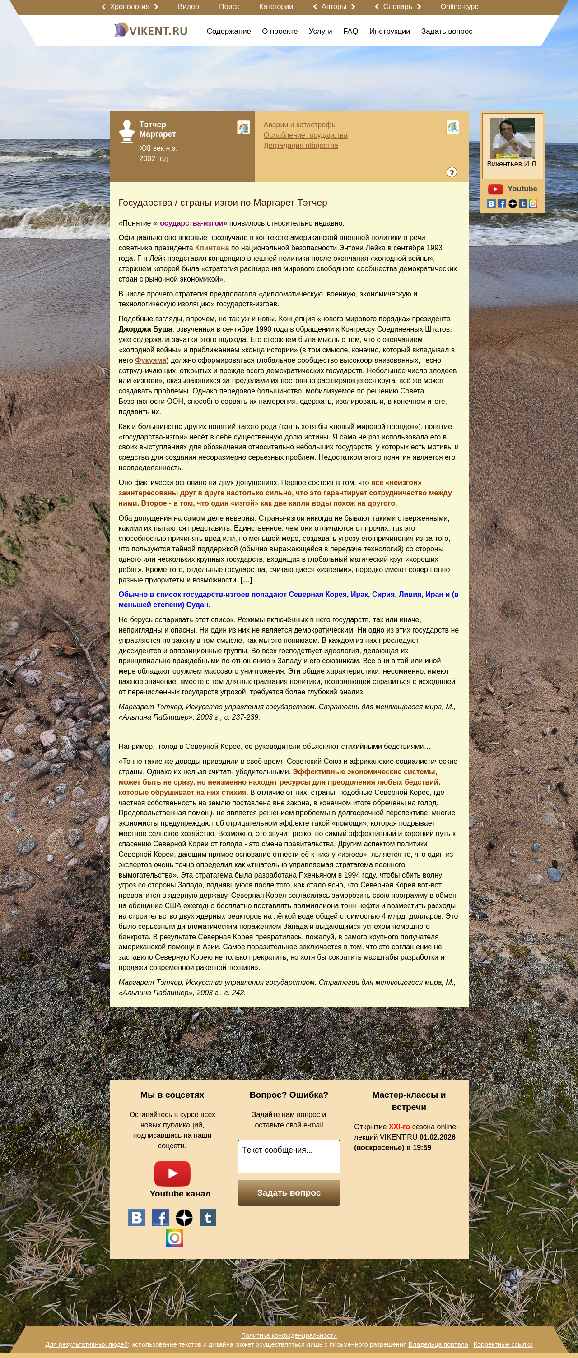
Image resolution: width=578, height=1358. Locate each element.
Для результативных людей (86, 1344)
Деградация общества (301, 145)
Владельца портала (438, 1344)
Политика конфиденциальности (289, 1335)
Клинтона (212, 248)
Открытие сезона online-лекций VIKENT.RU (406, 1137)
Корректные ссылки (503, 1344)
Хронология (129, 6)
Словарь (397, 6)
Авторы (334, 6)
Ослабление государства (306, 135)
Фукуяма (150, 360)
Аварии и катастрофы (300, 125)
